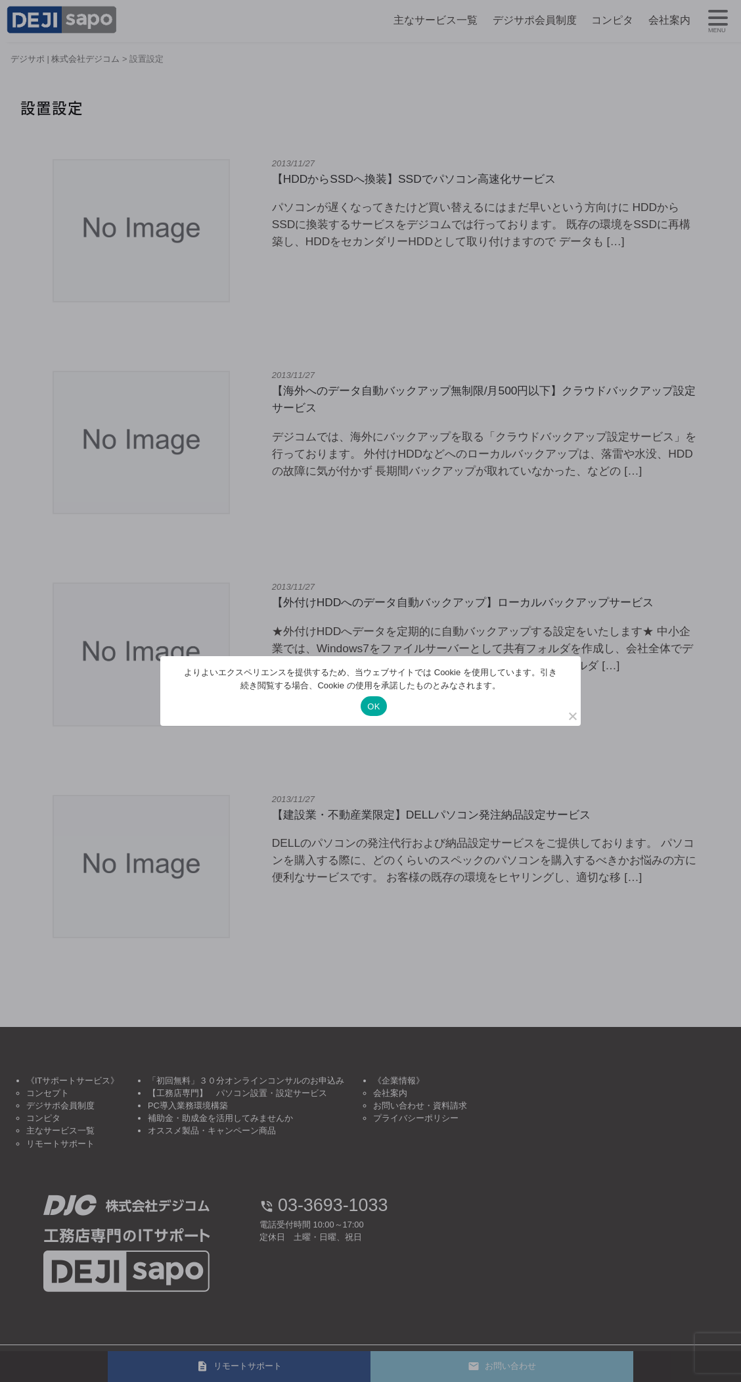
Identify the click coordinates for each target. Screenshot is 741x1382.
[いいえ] (572, 716)
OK (373, 706)
